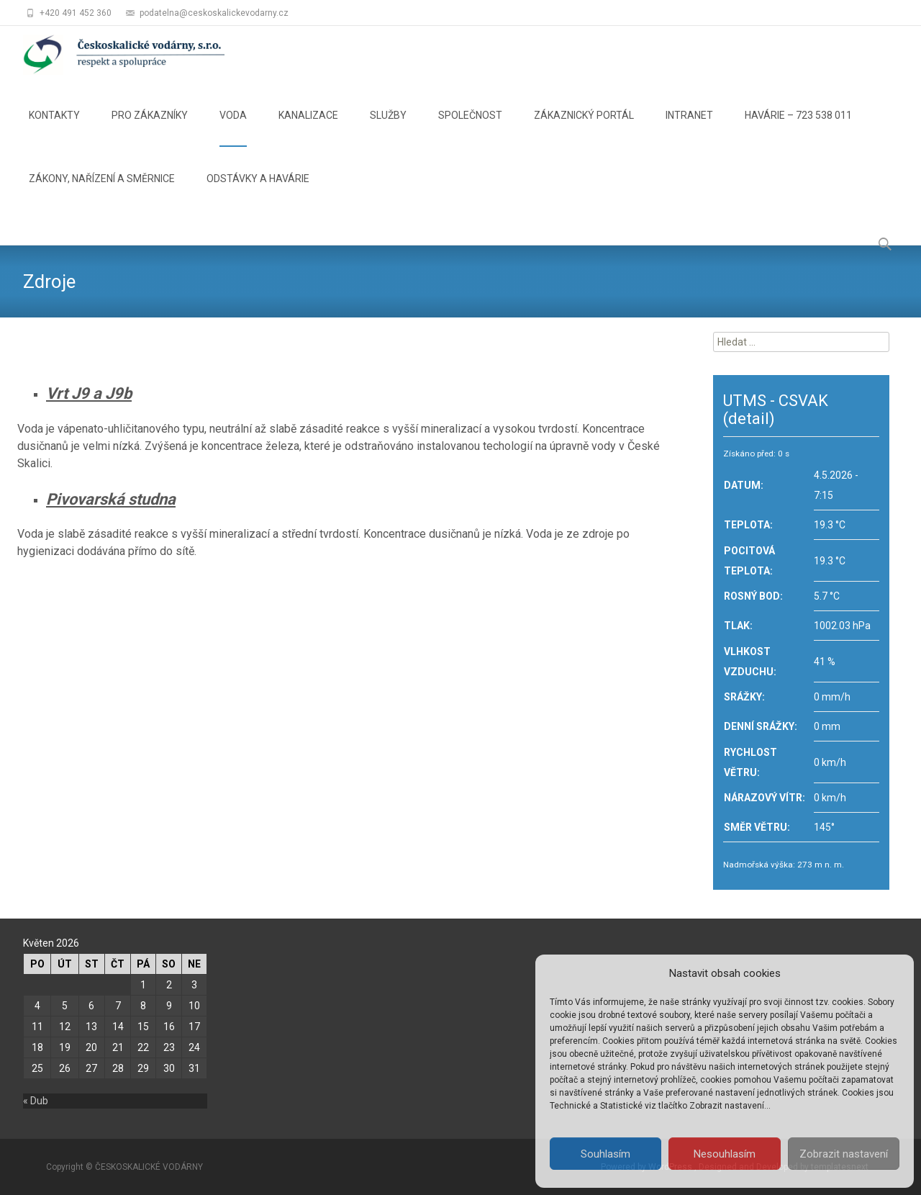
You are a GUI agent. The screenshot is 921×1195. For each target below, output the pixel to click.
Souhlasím (605, 1153)
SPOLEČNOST (470, 128)
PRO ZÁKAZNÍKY (150, 128)
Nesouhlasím (725, 1153)
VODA (233, 128)
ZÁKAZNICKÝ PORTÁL (584, 128)
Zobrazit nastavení (843, 1153)
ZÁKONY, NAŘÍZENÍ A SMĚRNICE (102, 191)
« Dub (35, 1100)
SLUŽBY (388, 128)
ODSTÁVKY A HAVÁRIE (258, 191)
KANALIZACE (308, 128)
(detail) (749, 419)
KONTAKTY (54, 128)
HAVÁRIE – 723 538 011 (798, 128)
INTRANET (689, 128)
